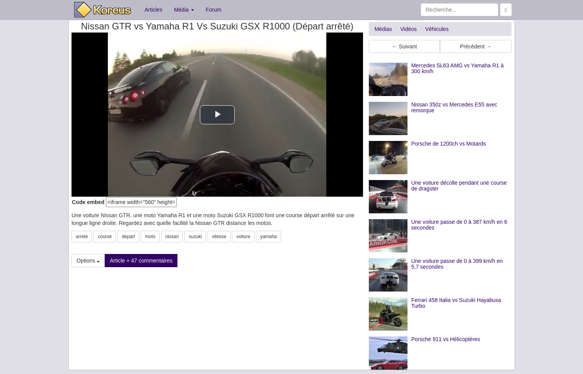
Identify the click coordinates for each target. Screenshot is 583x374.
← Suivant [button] (404, 46)
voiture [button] (243, 236)
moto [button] (150, 236)
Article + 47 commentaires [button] (141, 260)
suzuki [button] (195, 236)
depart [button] (128, 236)
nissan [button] (172, 236)
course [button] (105, 236)
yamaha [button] (268, 236)
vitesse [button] (219, 236)
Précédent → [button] (476, 46)
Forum (213, 10)
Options (88, 260)
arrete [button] (82, 236)
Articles (153, 10)
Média (184, 10)
